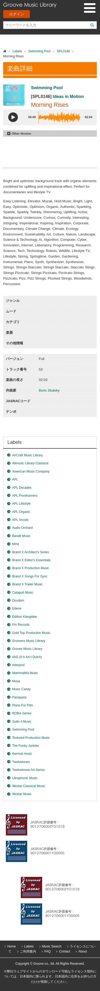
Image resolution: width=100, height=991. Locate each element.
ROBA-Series (21, 713)
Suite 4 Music (21, 721)
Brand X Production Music (30, 568)
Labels (17, 51)
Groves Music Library (27, 649)
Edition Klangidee (24, 617)
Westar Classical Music (28, 786)
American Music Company (30, 471)
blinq (15, 544)
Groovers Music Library (28, 641)
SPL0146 (63, 51)
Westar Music (21, 794)
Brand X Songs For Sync (29, 576)
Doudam (18, 600)
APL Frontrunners (24, 495)
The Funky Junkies (25, 746)
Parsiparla (19, 697)
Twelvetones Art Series (28, 770)
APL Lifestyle (21, 503)
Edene (16, 608)
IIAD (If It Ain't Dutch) (27, 657)
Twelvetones (21, 762)
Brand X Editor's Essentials (31, 560)
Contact (64, 951)
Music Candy (21, 689)
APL (15, 479)
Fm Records (20, 625)
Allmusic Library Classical (30, 463)
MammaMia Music (25, 673)
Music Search (52, 946)
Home (11, 946)
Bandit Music (21, 536)
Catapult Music (22, 592)
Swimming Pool (39, 51)
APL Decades (21, 488)
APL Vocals (20, 520)
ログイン (16, 14)
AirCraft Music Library (27, 455)
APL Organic (21, 512)
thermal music (22, 754)
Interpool (18, 665)
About (82, 951)
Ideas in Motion (68, 96)
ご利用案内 (28, 951)
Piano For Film (22, 705)
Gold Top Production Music (31, 633)
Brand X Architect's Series (30, 552)
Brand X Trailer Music (27, 584)
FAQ (47, 951)
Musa (16, 681)
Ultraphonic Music (24, 778)
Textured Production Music (31, 738)
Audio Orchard (22, 528)
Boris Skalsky (49, 390)
